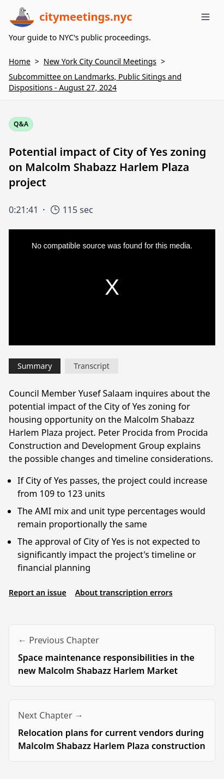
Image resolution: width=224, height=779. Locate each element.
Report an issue (37, 592)
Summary (34, 366)
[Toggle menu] (205, 17)
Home (20, 61)
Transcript (92, 366)
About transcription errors (124, 592)
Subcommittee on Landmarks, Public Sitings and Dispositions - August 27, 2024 (95, 82)
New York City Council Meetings (100, 61)
